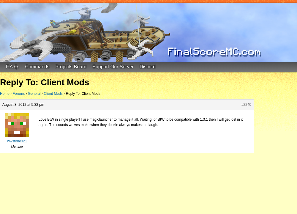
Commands (37, 66)
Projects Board (70, 66)
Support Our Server (113, 66)
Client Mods (53, 94)
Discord (148, 66)
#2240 (246, 105)
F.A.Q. (12, 66)
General (34, 94)
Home (5, 94)
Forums (19, 94)
